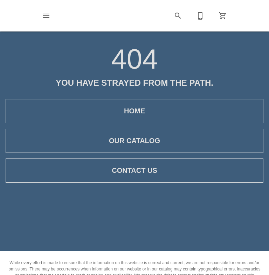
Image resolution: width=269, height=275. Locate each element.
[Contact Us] (200, 15)
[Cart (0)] (222, 15)
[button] (46, 15)
